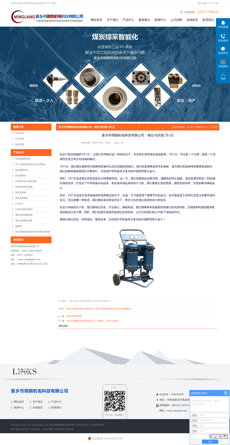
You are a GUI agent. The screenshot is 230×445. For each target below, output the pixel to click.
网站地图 (202, 3)
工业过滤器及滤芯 (24, 209)
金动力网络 (48, 429)
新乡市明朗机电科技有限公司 (81, 308)
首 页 (190, 127)
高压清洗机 (20, 192)
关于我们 (112, 19)
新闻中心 (160, 19)
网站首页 (96, 19)
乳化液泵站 (20, 175)
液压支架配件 (21, 198)
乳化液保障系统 (22, 158)
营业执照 (69, 429)
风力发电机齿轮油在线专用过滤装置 (32, 231)
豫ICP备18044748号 (20, 429)
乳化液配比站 (21, 170)
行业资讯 (19, 139)
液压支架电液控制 (24, 215)
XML (217, 3)
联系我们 (208, 19)
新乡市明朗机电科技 (105, 308)
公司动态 (19, 133)
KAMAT (19, 203)
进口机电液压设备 (24, 220)
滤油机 (18, 226)
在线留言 (192, 19)
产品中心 (128, 19)
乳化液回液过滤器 (24, 187)
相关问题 (19, 144)
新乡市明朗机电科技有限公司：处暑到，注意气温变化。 (94, 321)
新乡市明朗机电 (123, 308)
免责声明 (59, 429)
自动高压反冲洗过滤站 (26, 181)
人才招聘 (176, 19)
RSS (211, 3)
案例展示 (144, 19)
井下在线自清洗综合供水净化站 (30, 164)
